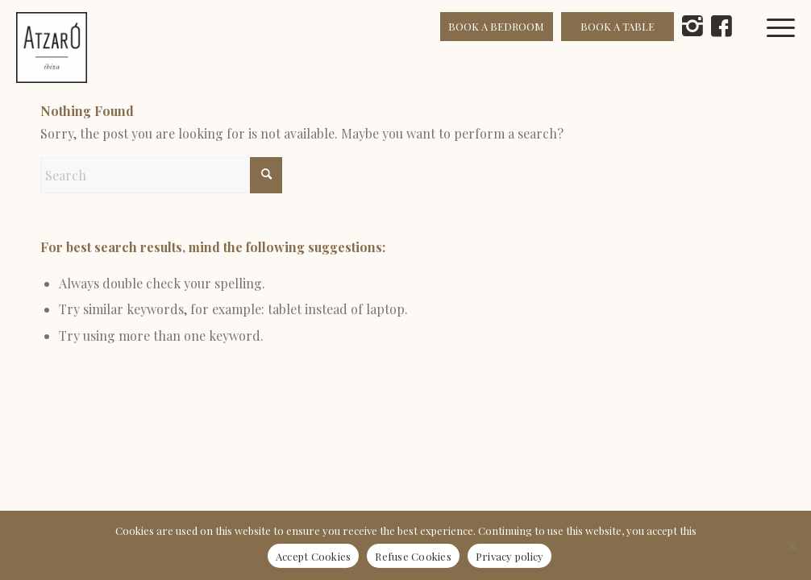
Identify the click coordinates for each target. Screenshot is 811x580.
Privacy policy (510, 556)
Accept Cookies (313, 556)
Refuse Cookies (413, 556)
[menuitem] (789, 47)
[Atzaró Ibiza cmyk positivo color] (51, 47)
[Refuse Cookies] (791, 545)
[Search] (161, 175)
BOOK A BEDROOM (496, 26)
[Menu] (789, 47)
